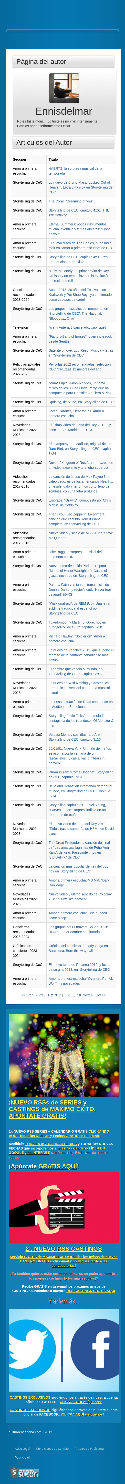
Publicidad (22, 1458)
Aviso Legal (22, 1449)
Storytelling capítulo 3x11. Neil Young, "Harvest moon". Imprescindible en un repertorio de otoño (77, 810)
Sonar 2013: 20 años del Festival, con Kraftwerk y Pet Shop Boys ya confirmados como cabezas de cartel (81, 294)
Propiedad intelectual (89, 1449)
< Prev (40, 995)
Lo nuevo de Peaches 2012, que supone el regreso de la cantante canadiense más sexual (81, 655)
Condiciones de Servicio (52, 1449)
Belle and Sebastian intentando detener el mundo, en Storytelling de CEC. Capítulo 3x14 (80, 791)
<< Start (27, 995)
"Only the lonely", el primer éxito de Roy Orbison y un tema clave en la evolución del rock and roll (79, 276)
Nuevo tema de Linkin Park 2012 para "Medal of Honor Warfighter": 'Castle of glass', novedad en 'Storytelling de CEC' (79, 571)
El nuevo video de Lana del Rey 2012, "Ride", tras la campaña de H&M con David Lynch (81, 829)
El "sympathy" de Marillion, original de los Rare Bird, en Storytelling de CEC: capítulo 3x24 (81, 449)
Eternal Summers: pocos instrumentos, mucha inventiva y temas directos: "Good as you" (80, 229)
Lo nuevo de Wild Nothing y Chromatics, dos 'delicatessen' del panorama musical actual (79, 688)
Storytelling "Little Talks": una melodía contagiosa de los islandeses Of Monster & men (81, 720)
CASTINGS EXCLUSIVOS (30, 1397)
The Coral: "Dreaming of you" (71, 201)
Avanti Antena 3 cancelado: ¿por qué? (77, 327)
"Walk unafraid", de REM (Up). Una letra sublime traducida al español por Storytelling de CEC (79, 608)
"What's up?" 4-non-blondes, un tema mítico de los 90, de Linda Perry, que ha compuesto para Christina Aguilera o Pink (80, 388)
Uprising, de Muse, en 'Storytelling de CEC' (81, 402)
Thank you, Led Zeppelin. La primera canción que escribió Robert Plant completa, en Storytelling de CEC (76, 519)
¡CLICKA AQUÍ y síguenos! (80, 1402)
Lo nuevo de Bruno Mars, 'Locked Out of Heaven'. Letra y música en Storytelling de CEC (81, 187)
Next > (88, 995)
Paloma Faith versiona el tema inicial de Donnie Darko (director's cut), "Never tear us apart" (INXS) (80, 589)
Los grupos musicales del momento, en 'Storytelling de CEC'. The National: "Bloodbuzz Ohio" (78, 313)
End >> (100, 995)
